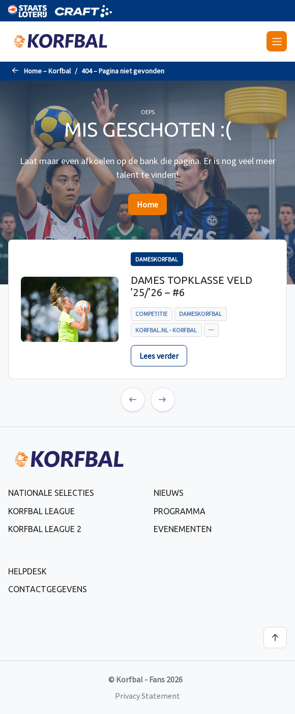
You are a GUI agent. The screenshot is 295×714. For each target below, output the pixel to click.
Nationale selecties (51, 492)
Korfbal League (41, 511)
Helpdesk (27, 571)
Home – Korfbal (47, 70)
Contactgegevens (47, 589)
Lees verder (159, 356)
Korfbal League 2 (44, 529)
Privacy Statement (147, 696)
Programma (179, 511)
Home (147, 204)
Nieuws (169, 492)
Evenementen (183, 529)
